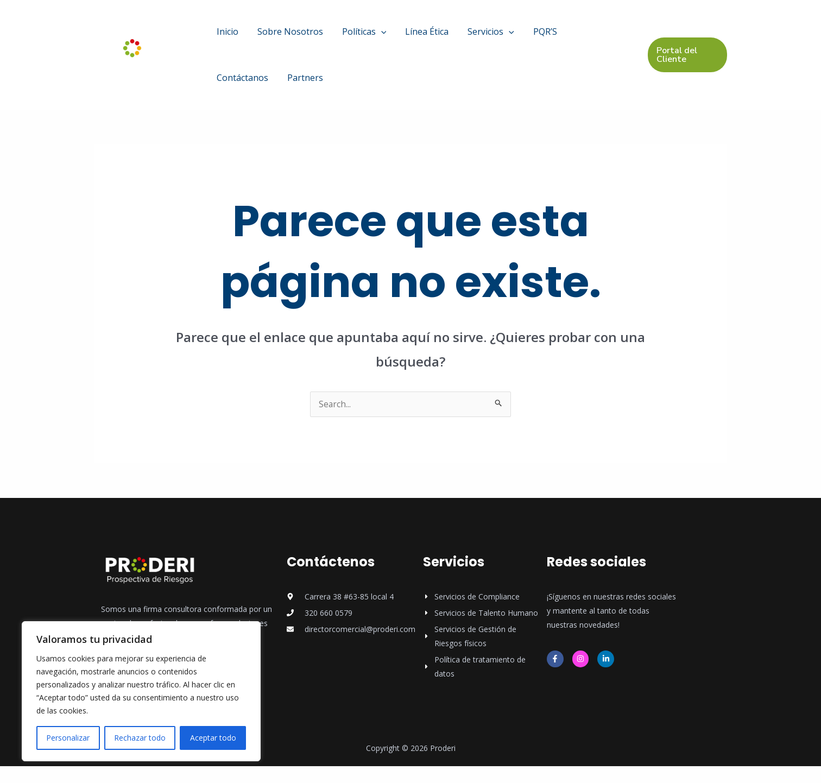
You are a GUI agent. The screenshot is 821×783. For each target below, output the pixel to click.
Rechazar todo (140, 738)
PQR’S (500, 36)
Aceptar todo (213, 738)
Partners (230, 90)
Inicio (223, 36)
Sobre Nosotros (278, 36)
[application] (360, 36)
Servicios (454, 36)
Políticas (343, 36)
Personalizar (68, 738)
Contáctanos (548, 36)
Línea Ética (398, 36)
